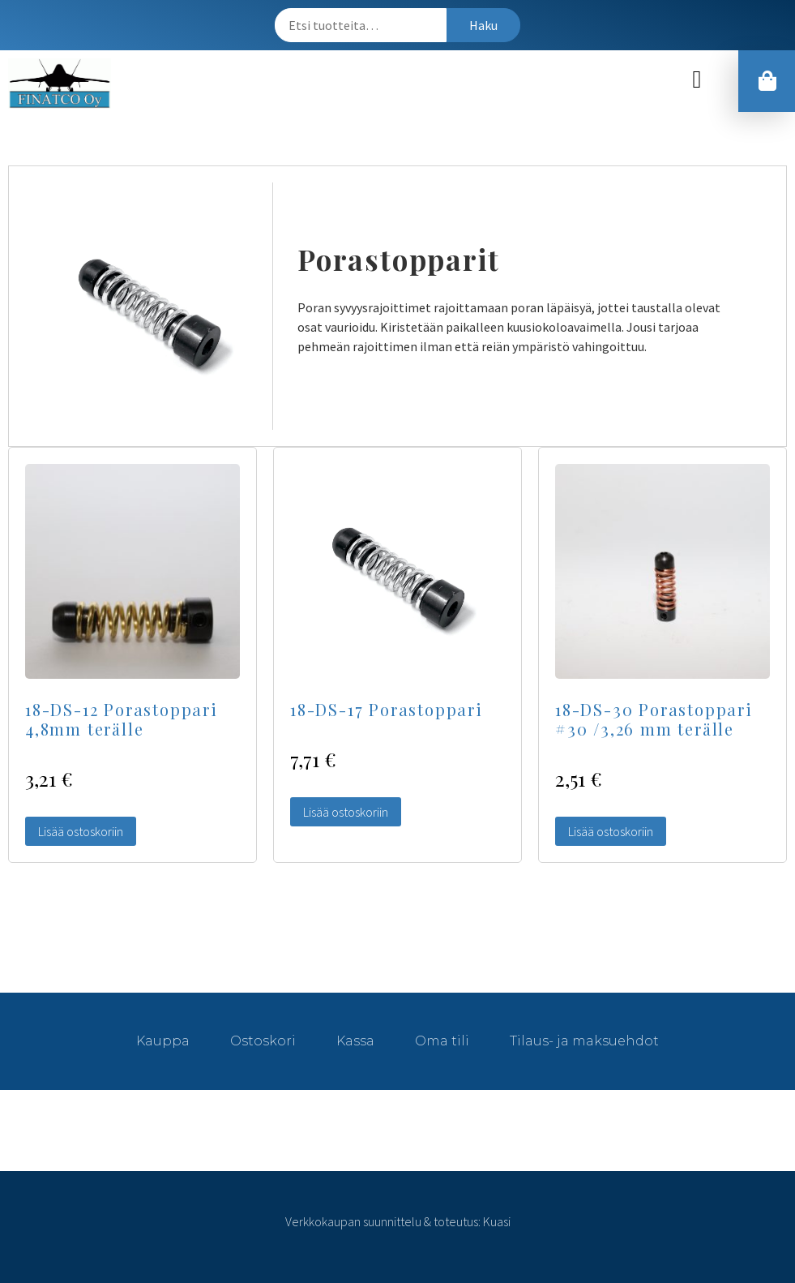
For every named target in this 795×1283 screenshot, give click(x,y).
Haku (483, 25)
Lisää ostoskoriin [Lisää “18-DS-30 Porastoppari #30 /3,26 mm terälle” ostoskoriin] (610, 831)
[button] (696, 80)
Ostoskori (263, 1041)
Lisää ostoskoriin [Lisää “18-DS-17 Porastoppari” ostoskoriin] (345, 812)
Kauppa (163, 1041)
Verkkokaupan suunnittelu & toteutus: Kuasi (398, 1221)
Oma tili (442, 1041)
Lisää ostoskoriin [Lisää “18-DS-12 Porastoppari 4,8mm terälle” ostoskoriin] (80, 831)
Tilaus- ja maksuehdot (584, 1041)
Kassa (355, 1041)
